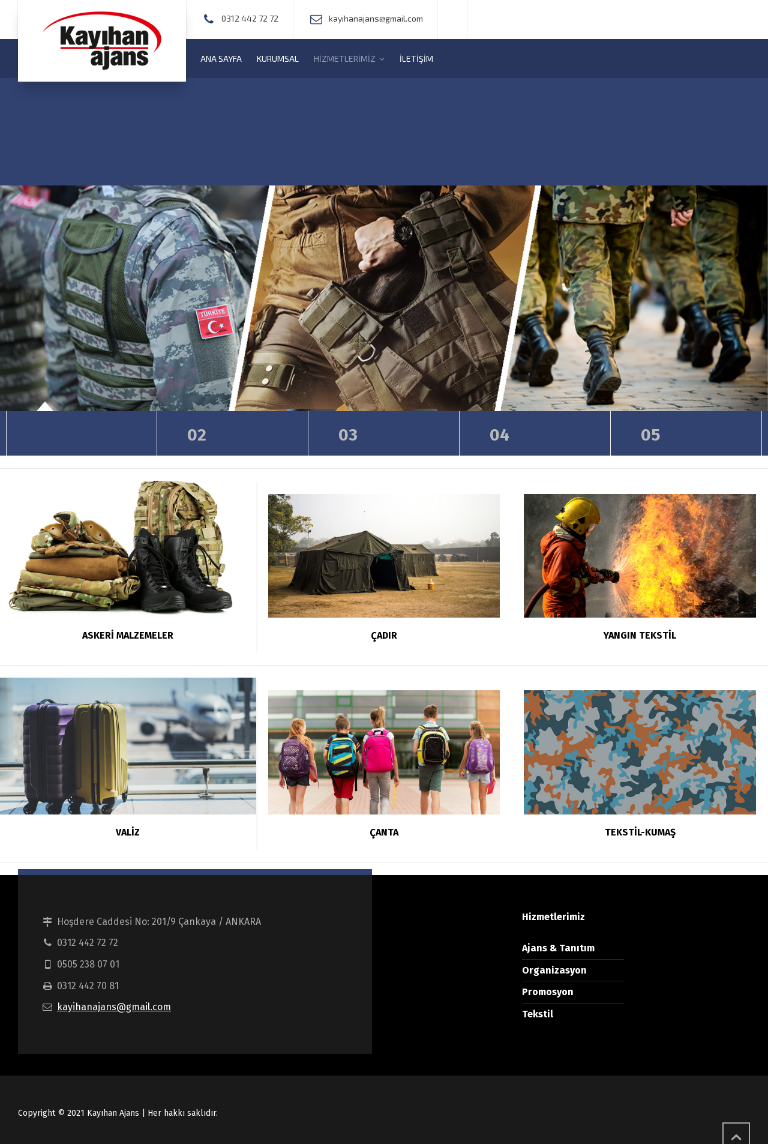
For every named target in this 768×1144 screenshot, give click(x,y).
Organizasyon (554, 970)
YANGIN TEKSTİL (640, 635)
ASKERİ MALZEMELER (127, 635)
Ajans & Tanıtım (558, 948)
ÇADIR (384, 635)
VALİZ (128, 832)
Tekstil (537, 1014)
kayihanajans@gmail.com (114, 1007)
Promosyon (548, 992)
